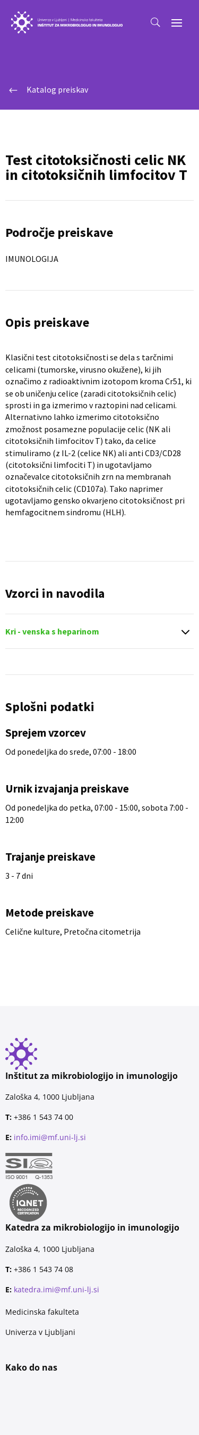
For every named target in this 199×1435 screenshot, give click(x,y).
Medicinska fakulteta (42, 1312)
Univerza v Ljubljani (40, 1332)
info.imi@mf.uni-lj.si (50, 1137)
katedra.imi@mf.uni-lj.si (56, 1289)
